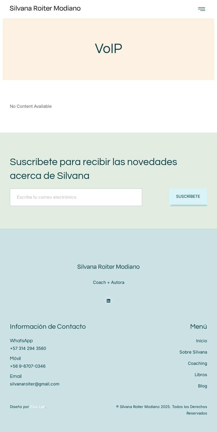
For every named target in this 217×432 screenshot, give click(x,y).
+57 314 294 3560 (28, 348)
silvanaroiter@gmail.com (34, 384)
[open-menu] (201, 9)
